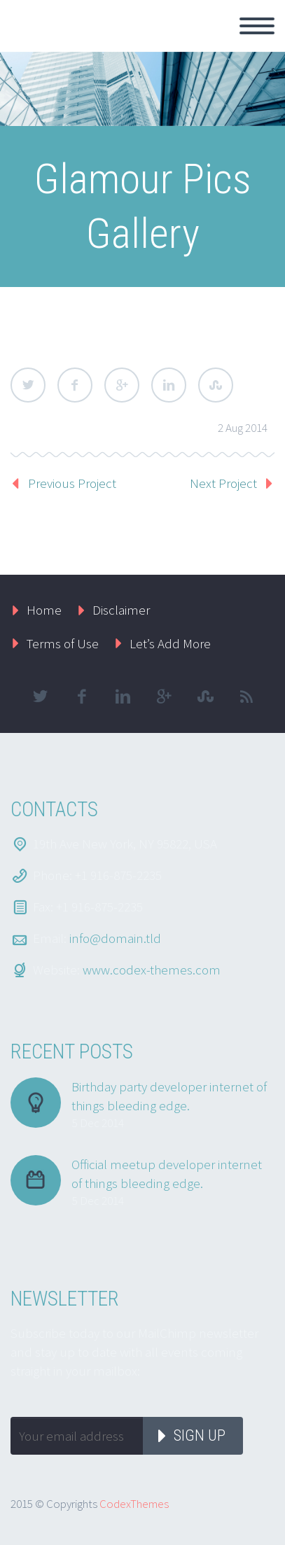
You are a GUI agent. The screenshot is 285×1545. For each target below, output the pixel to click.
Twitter (28, 385)
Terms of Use (63, 643)
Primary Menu (256, 26)
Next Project (223, 483)
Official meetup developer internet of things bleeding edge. (166, 1173)
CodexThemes (134, 1503)
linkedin (122, 696)
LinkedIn (168, 385)
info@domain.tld (115, 938)
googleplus (163, 696)
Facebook (74, 385)
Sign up (199, 1435)
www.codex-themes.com (152, 969)
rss (246, 696)
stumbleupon (205, 696)
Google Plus (121, 385)
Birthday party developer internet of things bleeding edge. (169, 1096)
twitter (39, 696)
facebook (81, 696)
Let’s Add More (170, 643)
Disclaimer (121, 609)
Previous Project (72, 483)
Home (44, 609)
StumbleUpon (215, 385)
